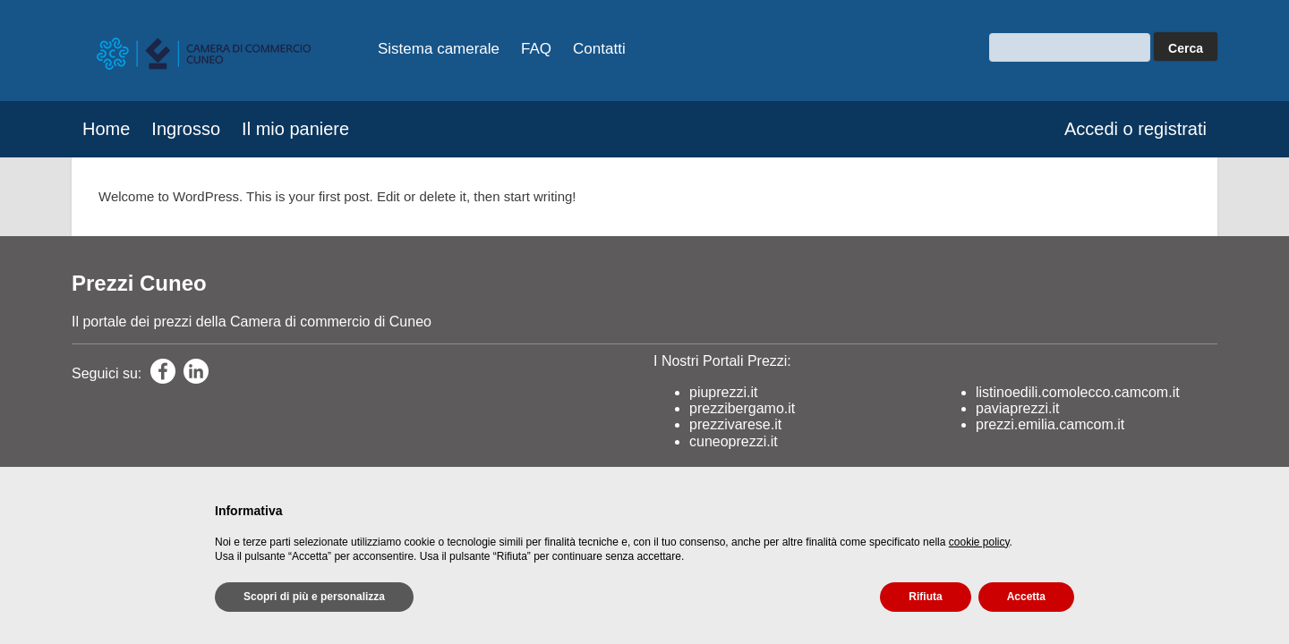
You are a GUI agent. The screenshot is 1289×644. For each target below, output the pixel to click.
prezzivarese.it (735, 424)
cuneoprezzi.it (733, 441)
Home (106, 129)
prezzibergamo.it (742, 408)
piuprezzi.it (723, 392)
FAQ (536, 48)
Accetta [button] (1026, 596)
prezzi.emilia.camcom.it (1050, 424)
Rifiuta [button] (925, 596)
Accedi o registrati (1135, 129)
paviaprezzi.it (1017, 408)
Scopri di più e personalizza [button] (314, 596)
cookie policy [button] (979, 542)
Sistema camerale (438, 48)
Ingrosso (185, 129)
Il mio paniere (295, 129)
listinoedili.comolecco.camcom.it (1078, 392)
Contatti (599, 48)
